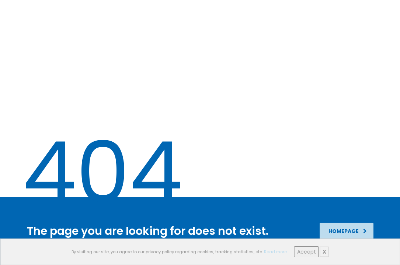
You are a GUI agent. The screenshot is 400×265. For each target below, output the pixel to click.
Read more (275, 252)
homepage (347, 231)
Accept (306, 251)
